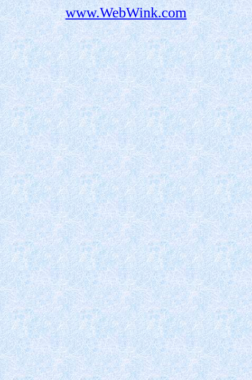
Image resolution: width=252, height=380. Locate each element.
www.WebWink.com (126, 12)
